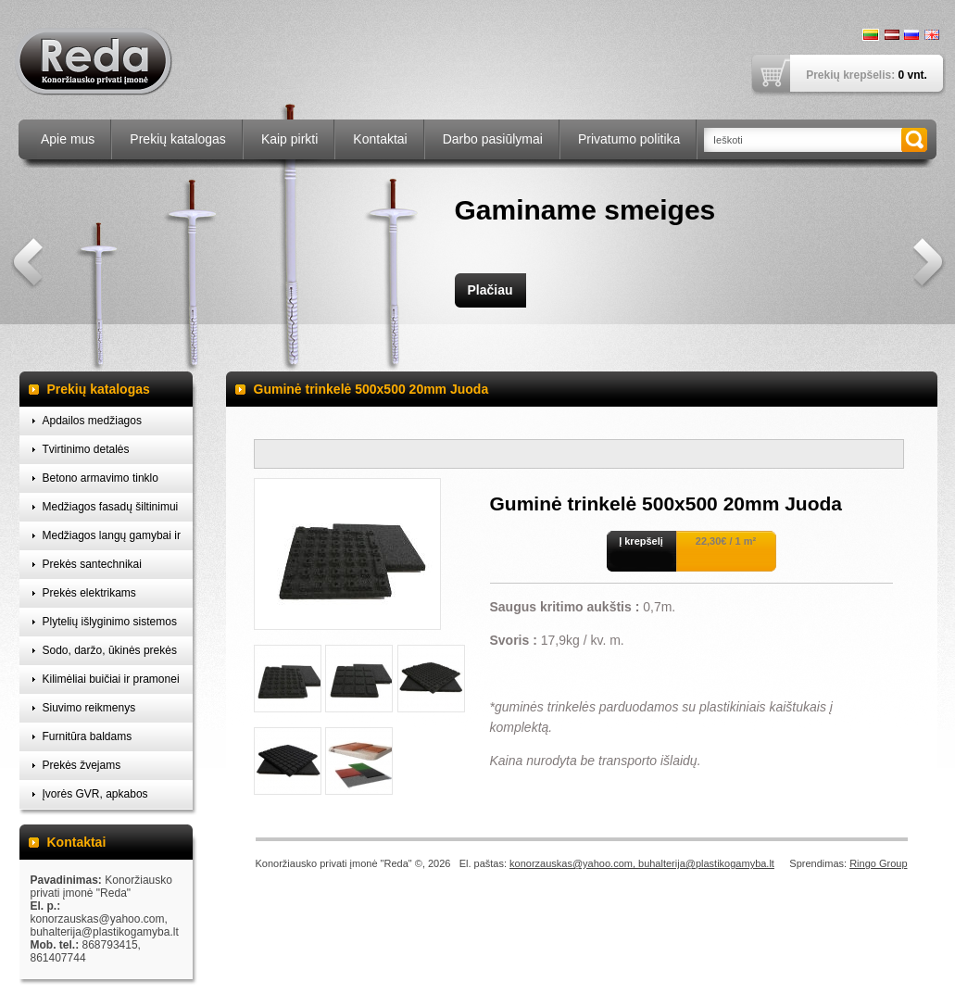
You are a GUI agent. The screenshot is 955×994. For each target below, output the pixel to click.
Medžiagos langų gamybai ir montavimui (112, 539)
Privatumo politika (629, 139)
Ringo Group (878, 863)
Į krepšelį (641, 541)
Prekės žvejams (82, 765)
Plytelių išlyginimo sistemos (110, 621)
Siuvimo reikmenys (89, 707)
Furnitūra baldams (87, 736)
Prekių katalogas (178, 139)
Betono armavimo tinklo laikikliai (100, 482)
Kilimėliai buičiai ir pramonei (111, 679)
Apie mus (67, 139)
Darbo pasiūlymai (493, 139)
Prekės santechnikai (92, 564)
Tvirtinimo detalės (86, 449)
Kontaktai (380, 139)
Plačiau (489, 290)
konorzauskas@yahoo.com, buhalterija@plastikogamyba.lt (641, 863)
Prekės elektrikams (89, 592)
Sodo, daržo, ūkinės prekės (110, 650)
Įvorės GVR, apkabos (95, 793)
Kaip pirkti (289, 139)
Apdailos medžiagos (92, 420)
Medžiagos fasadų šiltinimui (111, 506)
